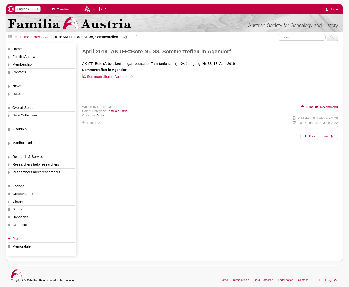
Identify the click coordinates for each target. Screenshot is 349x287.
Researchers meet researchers (36, 172)
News (16, 86)
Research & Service (27, 157)
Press (16, 238)
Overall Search (23, 107)
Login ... (334, 9)
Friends (18, 186)
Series (17, 209)
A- (106, 9)
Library (17, 201)
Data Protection (263, 280)
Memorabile (21, 246)
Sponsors (19, 225)
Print (307, 107)
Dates (17, 94)
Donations (20, 217)
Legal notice (285, 280)
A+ (95, 9)
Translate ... (64, 9)
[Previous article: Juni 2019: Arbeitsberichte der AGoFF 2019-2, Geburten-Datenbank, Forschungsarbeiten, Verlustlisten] (309, 136)
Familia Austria (23, 57)
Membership (22, 64)
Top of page (327, 280)
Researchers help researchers (35, 164)
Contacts (19, 72)
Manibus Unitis (23, 143)
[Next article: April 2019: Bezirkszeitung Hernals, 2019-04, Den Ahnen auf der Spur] (329, 136)
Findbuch (19, 129)
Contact (303, 280)
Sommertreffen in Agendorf (108, 76)
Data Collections (25, 115)
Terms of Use (241, 280)
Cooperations (22, 194)
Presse (101, 115)
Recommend (326, 107)
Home (17, 49)
